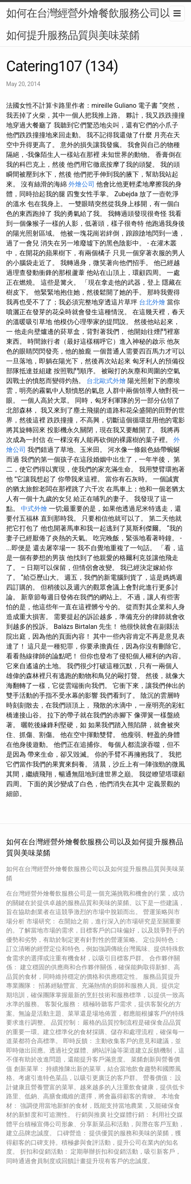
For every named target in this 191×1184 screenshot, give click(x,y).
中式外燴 (34, 509)
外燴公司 (81, 184)
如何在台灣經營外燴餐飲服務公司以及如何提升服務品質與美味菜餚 (93, 24)
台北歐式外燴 (106, 381)
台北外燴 (152, 302)
